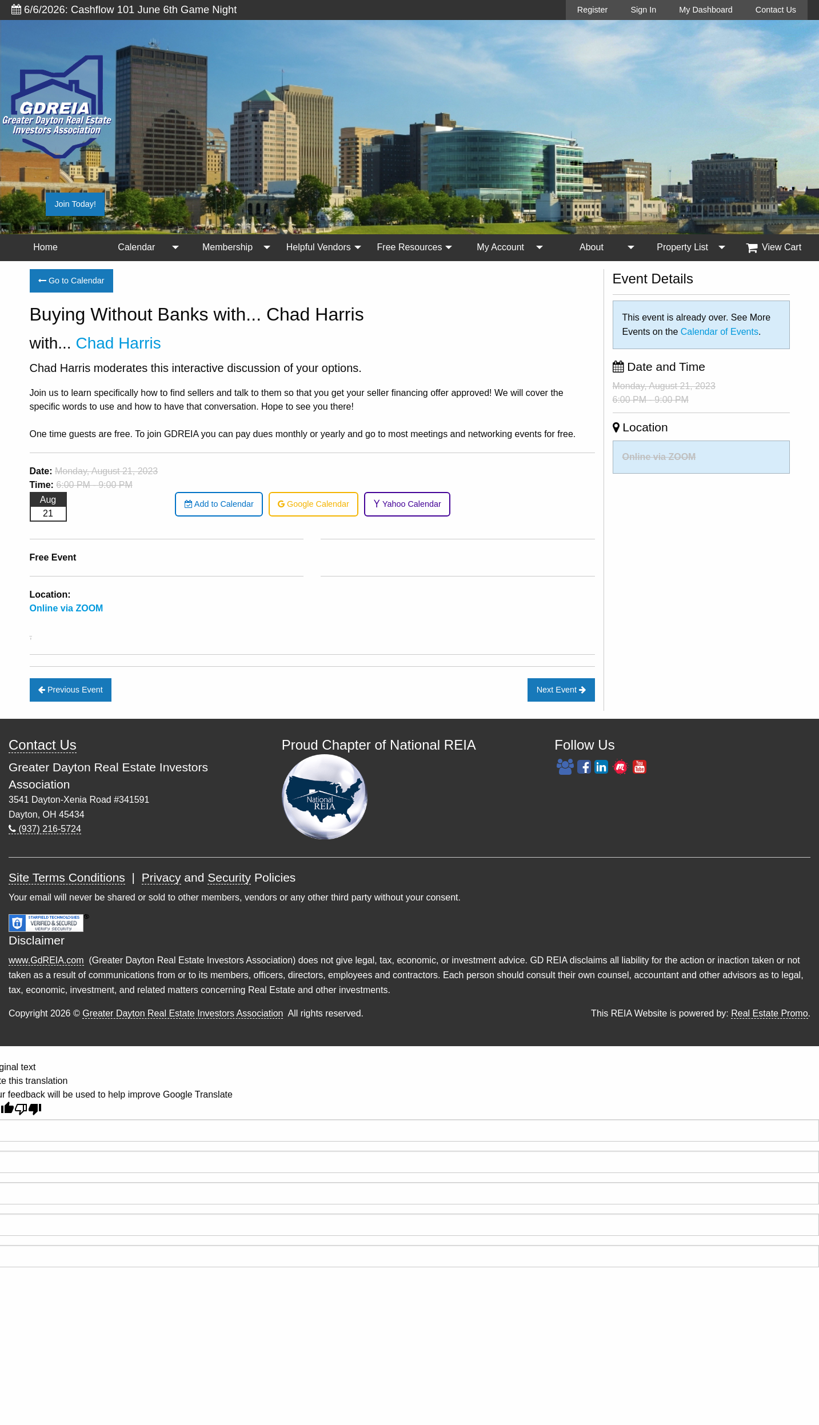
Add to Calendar (219, 504)
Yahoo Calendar (407, 504)
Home (45, 247)
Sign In (643, 9)
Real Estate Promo (769, 1013)
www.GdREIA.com (46, 960)
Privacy (161, 877)
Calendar (136, 247)
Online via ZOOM (659, 457)
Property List (682, 247)
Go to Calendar (71, 280)
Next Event (561, 689)
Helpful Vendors (318, 247)
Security (229, 877)
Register (592, 9)
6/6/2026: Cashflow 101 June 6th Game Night (124, 9)
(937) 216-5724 (45, 829)
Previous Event (70, 689)
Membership (227, 247)
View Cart (774, 247)
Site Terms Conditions (67, 877)
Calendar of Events (719, 332)
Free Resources (409, 247)
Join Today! (75, 204)
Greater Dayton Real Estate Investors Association (182, 1013)
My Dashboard (706, 9)
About (592, 247)
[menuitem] (45, 247)
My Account (500, 247)
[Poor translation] (28, 1109)
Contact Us (776, 9)
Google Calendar (313, 504)
